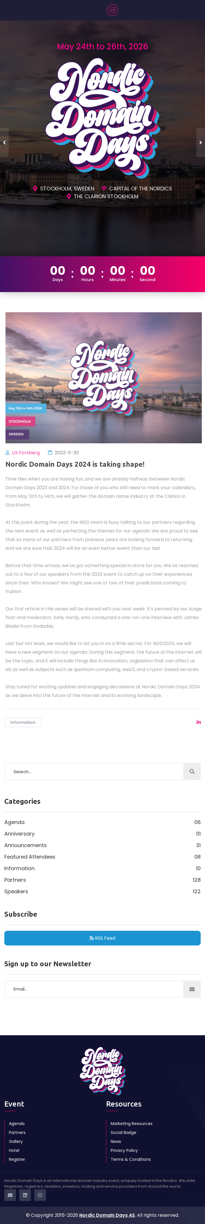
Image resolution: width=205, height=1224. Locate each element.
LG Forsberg (29, 452)
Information (22, 722)
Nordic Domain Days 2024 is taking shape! (77, 464)
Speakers (102, 891)
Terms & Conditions (131, 1159)
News (116, 1141)
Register (17, 1159)
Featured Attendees (102, 857)
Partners (102, 880)
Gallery (16, 1141)
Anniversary (102, 833)
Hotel (14, 1150)
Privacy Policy (124, 1150)
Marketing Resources (132, 1123)
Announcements (102, 845)
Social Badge (123, 1132)
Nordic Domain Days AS (107, 1215)
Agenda (102, 822)
